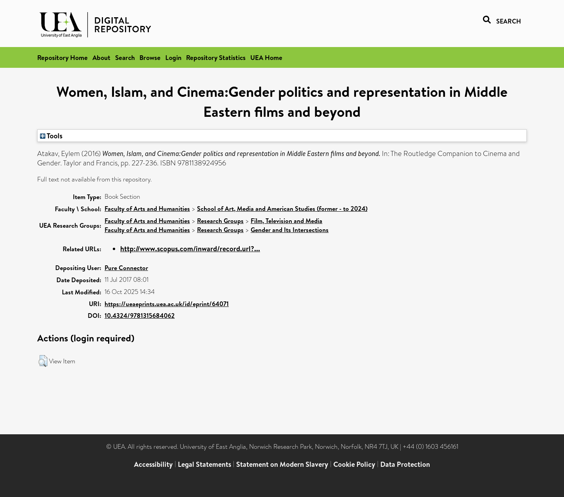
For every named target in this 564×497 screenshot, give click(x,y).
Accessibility (153, 464)
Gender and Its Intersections (290, 229)
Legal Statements (204, 464)
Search (125, 57)
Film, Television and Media (286, 220)
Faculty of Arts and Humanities (147, 208)
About (101, 57)
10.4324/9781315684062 (140, 315)
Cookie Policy (354, 464)
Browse (150, 57)
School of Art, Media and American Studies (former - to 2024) (282, 208)
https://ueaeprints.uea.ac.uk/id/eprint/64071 (167, 303)
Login (173, 57)
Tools (51, 136)
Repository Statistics (216, 57)
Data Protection (405, 464)
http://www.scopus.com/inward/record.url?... (190, 249)
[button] (42, 361)
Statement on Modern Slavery (282, 464)
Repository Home (62, 57)
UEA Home (266, 57)
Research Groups (220, 220)
